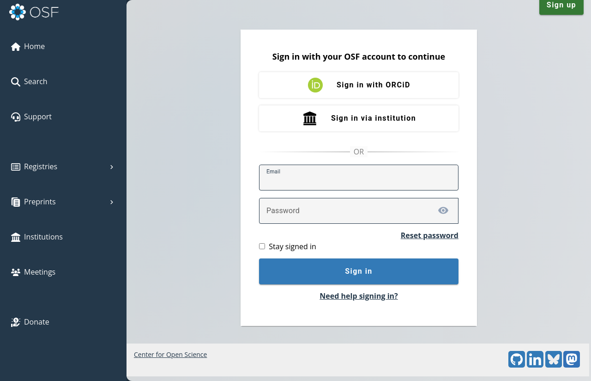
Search (29, 81)
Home (28, 46)
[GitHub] (516, 365)
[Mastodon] (571, 365)
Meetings (33, 272)
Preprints (63, 202)
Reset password (429, 235)
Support (31, 116)
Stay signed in (292, 246)
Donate (30, 322)
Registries (63, 166)
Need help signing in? (359, 296)
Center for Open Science (170, 354)
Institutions (37, 237)
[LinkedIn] (535, 365)
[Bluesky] (553, 365)
